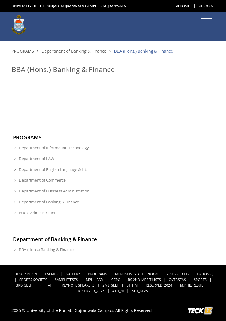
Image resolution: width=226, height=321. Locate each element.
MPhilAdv (94, 279)
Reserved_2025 (91, 290)
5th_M (132, 285)
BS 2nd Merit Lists (144, 279)
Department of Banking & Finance (73, 51)
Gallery (73, 274)
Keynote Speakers (78, 285)
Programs (22, 51)
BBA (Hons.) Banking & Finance (44, 249)
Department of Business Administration (51, 191)
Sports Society (33, 279)
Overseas (177, 279)
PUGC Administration (35, 212)
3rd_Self (24, 285)
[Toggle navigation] (206, 21)
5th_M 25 (140, 290)
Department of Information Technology (51, 147)
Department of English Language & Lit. (50, 169)
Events (51, 274)
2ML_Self (110, 285)
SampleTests (66, 279)
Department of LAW (34, 158)
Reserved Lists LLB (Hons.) (189, 274)
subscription (25, 274)
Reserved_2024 (159, 285)
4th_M (118, 290)
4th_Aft (47, 285)
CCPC (115, 279)
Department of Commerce (40, 180)
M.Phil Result (192, 285)
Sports (200, 279)
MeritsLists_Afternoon (136, 274)
